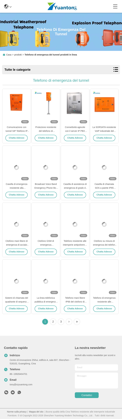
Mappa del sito (36, 411)
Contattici (86, 395)
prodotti (18, 54)
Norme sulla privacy (17, 411)
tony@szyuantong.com (21, 384)
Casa (8, 54)
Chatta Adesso (16, 138)
